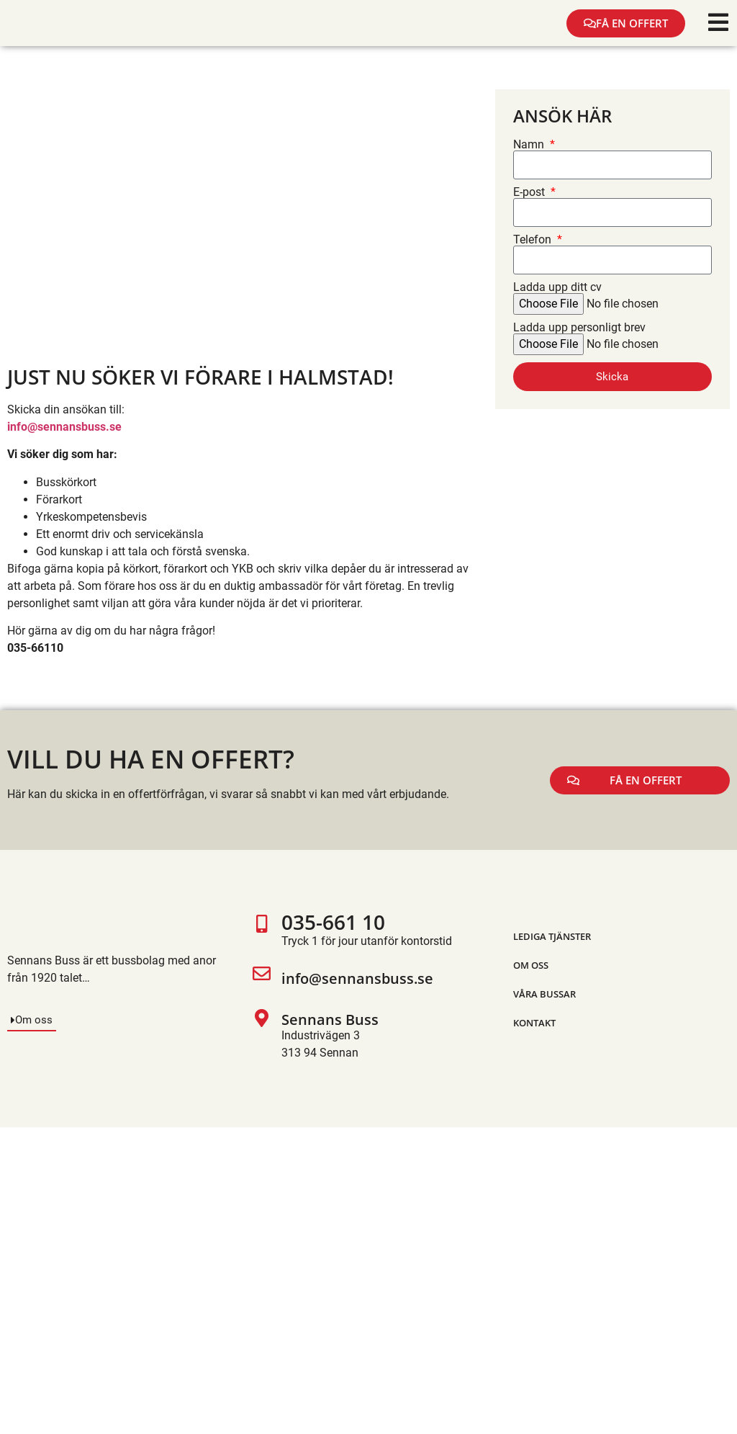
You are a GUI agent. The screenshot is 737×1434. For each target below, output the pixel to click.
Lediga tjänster (552, 936)
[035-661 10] (262, 933)
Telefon (533, 240)
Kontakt (534, 1022)
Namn (530, 145)
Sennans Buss (330, 1019)
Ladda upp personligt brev (579, 327)
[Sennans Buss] (262, 1035)
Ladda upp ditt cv (557, 287)
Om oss (530, 965)
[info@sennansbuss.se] (262, 979)
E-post (530, 192)
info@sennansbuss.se (357, 978)
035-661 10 (333, 922)
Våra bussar (544, 993)
